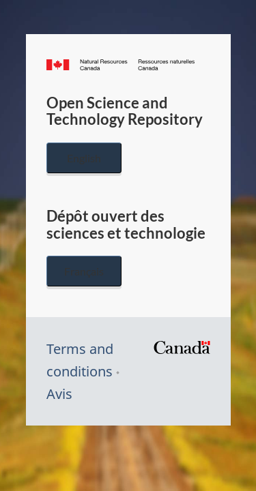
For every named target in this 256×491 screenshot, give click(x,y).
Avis (59, 394)
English (84, 157)
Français (84, 271)
